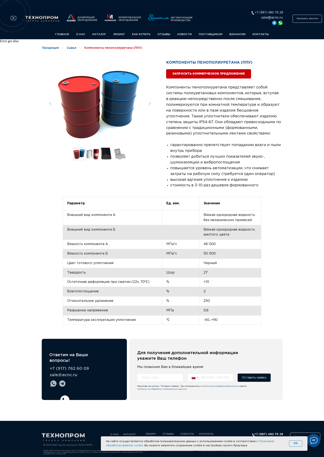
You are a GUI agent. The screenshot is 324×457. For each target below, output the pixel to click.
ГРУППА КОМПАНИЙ (43, 21)
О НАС (80, 34)
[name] (160, 378)
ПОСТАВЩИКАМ (210, 34)
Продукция (50, 48)
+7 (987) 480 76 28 (268, 434)
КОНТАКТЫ (261, 34)
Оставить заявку (254, 377)
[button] (307, 19)
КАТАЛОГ (99, 34)
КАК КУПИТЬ (141, 34)
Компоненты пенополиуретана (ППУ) (113, 48)
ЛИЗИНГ (119, 34)
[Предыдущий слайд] (50, 103)
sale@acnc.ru (272, 17)
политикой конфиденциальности (220, 386)
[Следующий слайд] (149, 103)
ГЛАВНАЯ (62, 34)
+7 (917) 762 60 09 (69, 368)
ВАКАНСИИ (237, 34)
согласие (142, 389)
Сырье (71, 48)
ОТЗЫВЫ (163, 34)
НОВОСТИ (184, 34)
